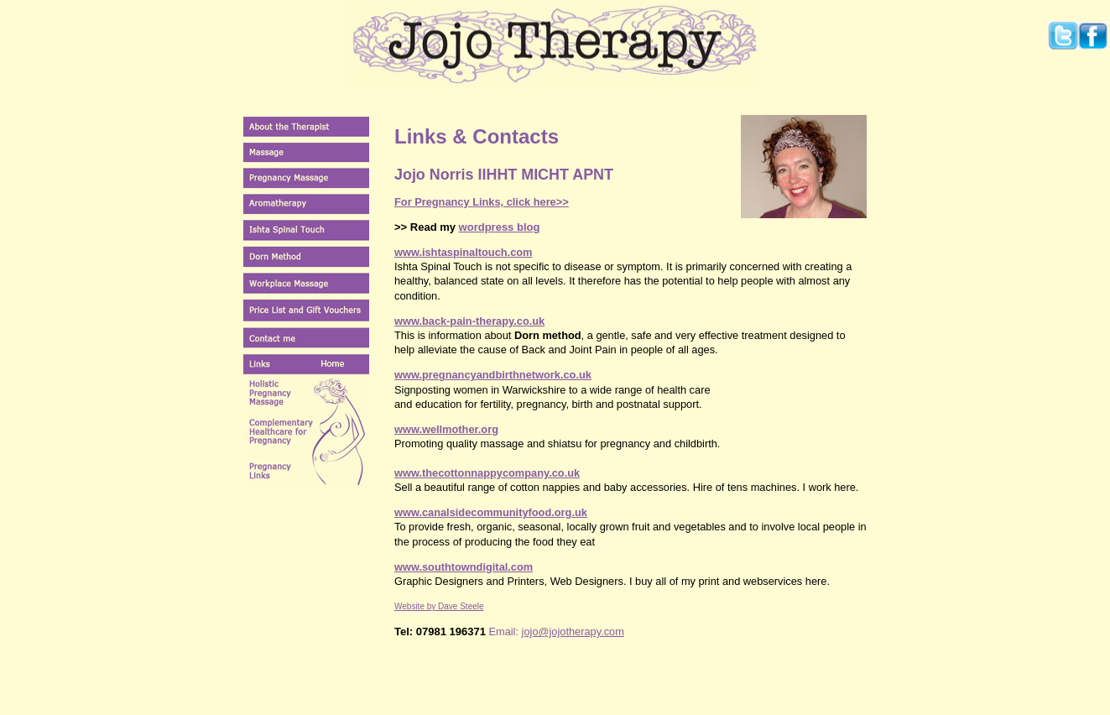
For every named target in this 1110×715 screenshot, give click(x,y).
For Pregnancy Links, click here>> (481, 202)
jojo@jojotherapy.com (573, 631)
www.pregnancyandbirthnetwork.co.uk (492, 374)
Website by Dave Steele (439, 606)
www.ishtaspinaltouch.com (463, 252)
